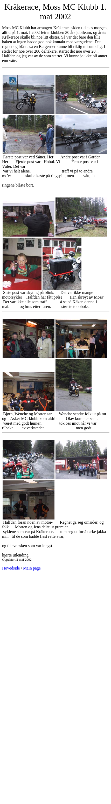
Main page (32, 568)
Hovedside (11, 568)
